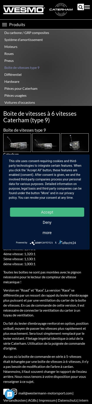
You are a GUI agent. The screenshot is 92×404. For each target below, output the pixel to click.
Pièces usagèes (15, 95)
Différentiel (13, 74)
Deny (47, 222)
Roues (9, 53)
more (47, 232)
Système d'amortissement (23, 39)
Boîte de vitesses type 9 (21, 67)
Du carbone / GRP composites (26, 33)
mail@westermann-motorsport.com (45, 393)
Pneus (9, 60)
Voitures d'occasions (19, 102)
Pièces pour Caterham (20, 88)
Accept (47, 212)
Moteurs (10, 46)
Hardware (11, 81)
